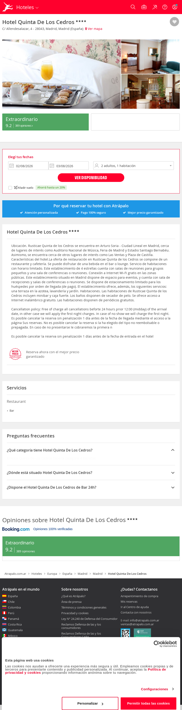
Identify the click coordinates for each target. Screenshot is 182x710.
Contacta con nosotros (136, 617)
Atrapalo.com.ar (15, 579)
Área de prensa (71, 607)
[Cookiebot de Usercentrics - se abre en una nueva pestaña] (157, 640)
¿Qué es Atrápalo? (73, 601)
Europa (52, 579)
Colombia (14, 612)
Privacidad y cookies (75, 618)
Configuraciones (154, 685)
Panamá (13, 624)
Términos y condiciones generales (83, 612)
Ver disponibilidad (91, 182)
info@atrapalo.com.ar (144, 625)
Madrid (82, 579)
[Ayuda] (165, 7)
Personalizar (90, 700)
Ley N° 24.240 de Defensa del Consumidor (89, 624)
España (67, 579)
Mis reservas (129, 607)
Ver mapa (93, 29)
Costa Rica (15, 629)
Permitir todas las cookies (148, 700)
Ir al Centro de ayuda (135, 612)
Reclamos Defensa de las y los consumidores (81, 631)
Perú (11, 618)
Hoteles (36, 579)
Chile (11, 607)
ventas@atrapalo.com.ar (137, 629)
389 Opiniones (24, 135)
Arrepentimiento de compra (139, 601)
